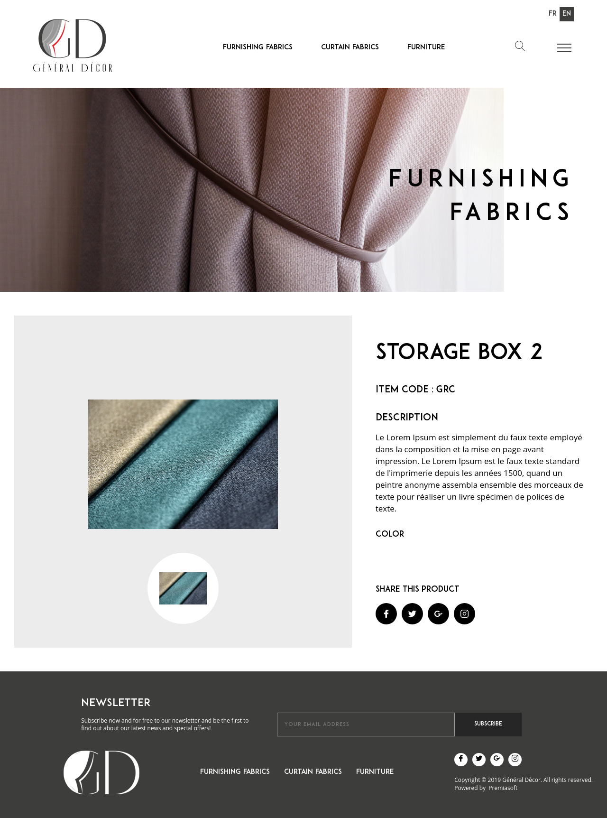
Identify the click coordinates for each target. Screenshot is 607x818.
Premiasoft (502, 788)
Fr (553, 14)
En (566, 14)
